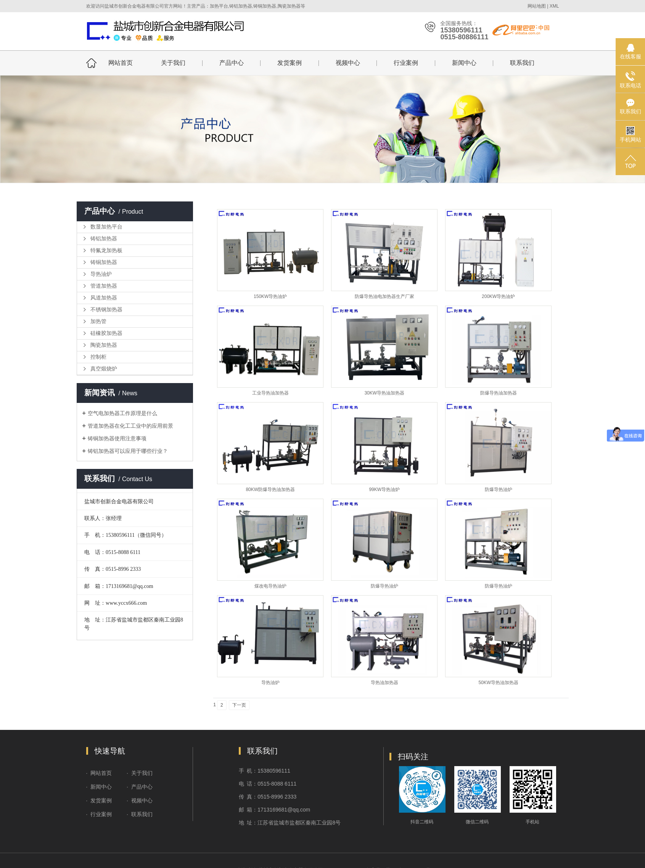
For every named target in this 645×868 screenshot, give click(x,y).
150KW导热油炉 (270, 296)
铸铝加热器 (103, 239)
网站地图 (537, 6)
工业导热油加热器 (270, 393)
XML (554, 6)
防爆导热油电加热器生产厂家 (384, 296)
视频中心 (348, 63)
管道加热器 (103, 286)
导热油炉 (101, 274)
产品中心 (231, 63)
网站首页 (120, 63)
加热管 (98, 321)
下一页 (239, 705)
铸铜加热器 (103, 262)
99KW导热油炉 (384, 489)
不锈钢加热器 (106, 309)
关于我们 (173, 63)
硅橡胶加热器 (106, 333)
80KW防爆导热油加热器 (270, 489)
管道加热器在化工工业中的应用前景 (130, 426)
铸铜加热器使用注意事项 (117, 438)
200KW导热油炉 (498, 296)
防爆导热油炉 (498, 489)
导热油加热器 (384, 682)
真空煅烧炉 (103, 369)
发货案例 (289, 63)
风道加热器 (103, 298)
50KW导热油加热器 (498, 682)
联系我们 (522, 63)
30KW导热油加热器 (384, 393)
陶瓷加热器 (103, 345)
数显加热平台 (106, 227)
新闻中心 (464, 63)
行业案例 (406, 63)
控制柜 (98, 357)
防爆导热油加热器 (498, 393)
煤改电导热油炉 (270, 586)
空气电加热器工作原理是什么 (122, 413)
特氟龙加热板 (106, 250)
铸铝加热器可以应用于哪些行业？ (128, 451)
